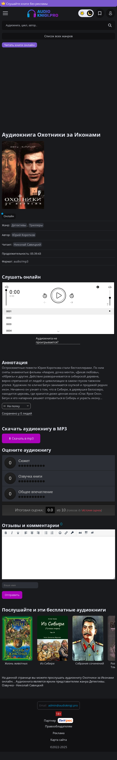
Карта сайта (58, 740)
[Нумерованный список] (52, 532)
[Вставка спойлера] (86, 532)
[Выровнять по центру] (32, 532)
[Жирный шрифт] (5, 532)
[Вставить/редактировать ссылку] (66, 532)
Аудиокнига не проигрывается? (47, 340)
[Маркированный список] (46, 532)
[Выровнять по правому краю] (38, 532)
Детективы (19, 225)
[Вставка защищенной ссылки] (72, 532)
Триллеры (36, 225)
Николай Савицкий (27, 244)
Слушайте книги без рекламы (24, 3)
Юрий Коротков (23, 235)
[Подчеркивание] (18, 532)
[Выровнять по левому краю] (26, 532)
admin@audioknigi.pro (63, 705)
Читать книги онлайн (19, 45)
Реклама (58, 733)
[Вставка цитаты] (80, 532)
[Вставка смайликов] (60, 532)
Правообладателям (58, 726)
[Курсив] (12, 532)
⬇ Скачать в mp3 (21, 438)
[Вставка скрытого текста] (92, 532)
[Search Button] (110, 25)
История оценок (91, 510)
